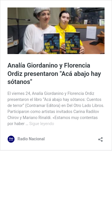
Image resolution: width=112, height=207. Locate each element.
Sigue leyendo (41, 123)
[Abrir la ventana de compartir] (100, 137)
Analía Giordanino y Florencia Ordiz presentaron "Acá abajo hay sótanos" (54, 73)
